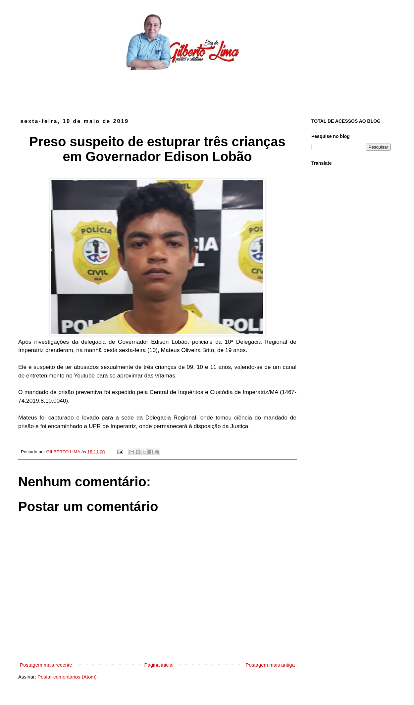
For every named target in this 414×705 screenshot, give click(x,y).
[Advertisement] (207, 89)
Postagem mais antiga (270, 665)
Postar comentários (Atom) (66, 677)
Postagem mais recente (46, 665)
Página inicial (158, 665)
